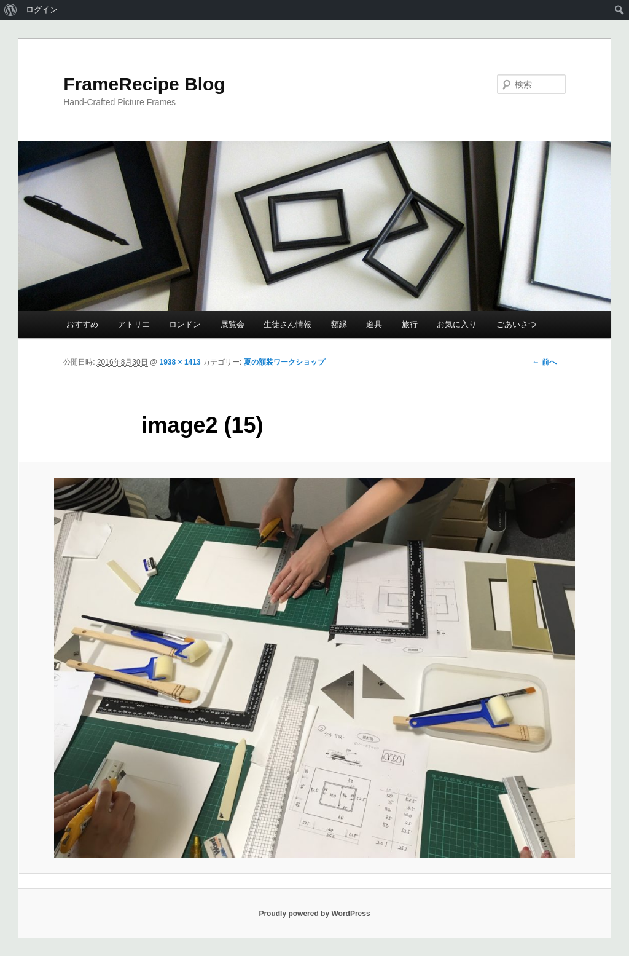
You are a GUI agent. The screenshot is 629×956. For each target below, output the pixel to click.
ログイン (42, 9)
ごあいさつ (516, 324)
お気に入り (457, 324)
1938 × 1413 (180, 362)
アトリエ (134, 324)
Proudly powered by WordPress (314, 913)
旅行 (410, 324)
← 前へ (544, 362)
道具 (374, 324)
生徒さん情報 (287, 324)
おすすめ (82, 324)
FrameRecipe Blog (144, 84)
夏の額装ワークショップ (284, 362)
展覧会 (232, 324)
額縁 (339, 324)
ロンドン (185, 324)
